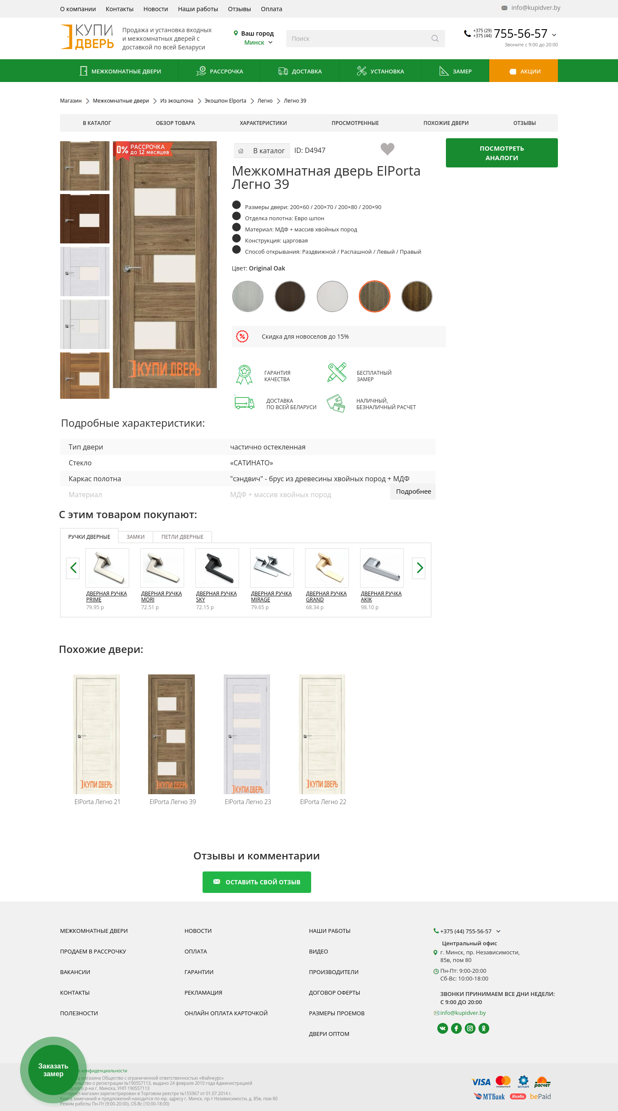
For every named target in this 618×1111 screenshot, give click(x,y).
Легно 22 (323, 802)
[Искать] (435, 38)
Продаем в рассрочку (93, 951)
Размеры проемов (337, 1013)
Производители (334, 972)
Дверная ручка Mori (161, 596)
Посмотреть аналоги (502, 153)
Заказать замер (53, 1070)
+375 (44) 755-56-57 (471, 931)
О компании (78, 9)
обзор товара (175, 123)
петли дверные (182, 536)
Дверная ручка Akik (381, 596)
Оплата (271, 9)
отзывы (524, 123)
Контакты (120, 9)
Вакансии (75, 972)
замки (136, 536)
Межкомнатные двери (119, 72)
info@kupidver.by (530, 7)
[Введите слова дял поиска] (356, 38)
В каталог (97, 123)
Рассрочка (219, 72)
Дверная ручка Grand (326, 596)
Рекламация (203, 992)
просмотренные (355, 123)
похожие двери (446, 123)
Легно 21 (98, 802)
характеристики (263, 123)
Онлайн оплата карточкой (226, 1013)
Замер (455, 72)
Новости (155, 9)
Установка (380, 72)
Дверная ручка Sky (216, 596)
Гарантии (199, 972)
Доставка (300, 72)
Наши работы (198, 9)
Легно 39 (173, 802)
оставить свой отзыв (256, 882)
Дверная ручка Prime (106, 596)
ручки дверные (89, 536)
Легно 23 (248, 802)
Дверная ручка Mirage (271, 596)
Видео (318, 951)
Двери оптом (329, 1034)
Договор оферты (334, 992)
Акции (523, 72)
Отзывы (239, 9)
